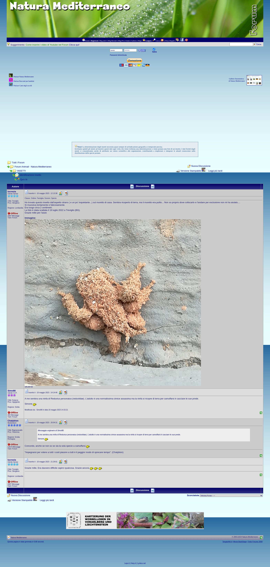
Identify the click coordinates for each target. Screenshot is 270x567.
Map (139, 41)
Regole (172, 41)
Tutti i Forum (18, 162)
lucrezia (12, 191)
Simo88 (11, 390)
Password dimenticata (118, 55)
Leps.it (126, 563)
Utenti (127, 41)
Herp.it (133, 563)
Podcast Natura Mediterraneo (24, 77)
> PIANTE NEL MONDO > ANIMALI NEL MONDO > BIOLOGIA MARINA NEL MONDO (231, 495)
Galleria (134, 41)
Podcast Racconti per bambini (24, 81)
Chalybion (13, 420)
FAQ (166, 41)
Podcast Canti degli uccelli (23, 86)
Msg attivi (103, 41)
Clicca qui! (74, 44)
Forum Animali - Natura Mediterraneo (33, 166)
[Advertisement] (135, 111)
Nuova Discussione (200, 166)
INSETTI (21, 171)
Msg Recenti (112, 41)
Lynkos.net (141, 563)
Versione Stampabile (190, 171)
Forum (87, 41)
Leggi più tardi (215, 171)
